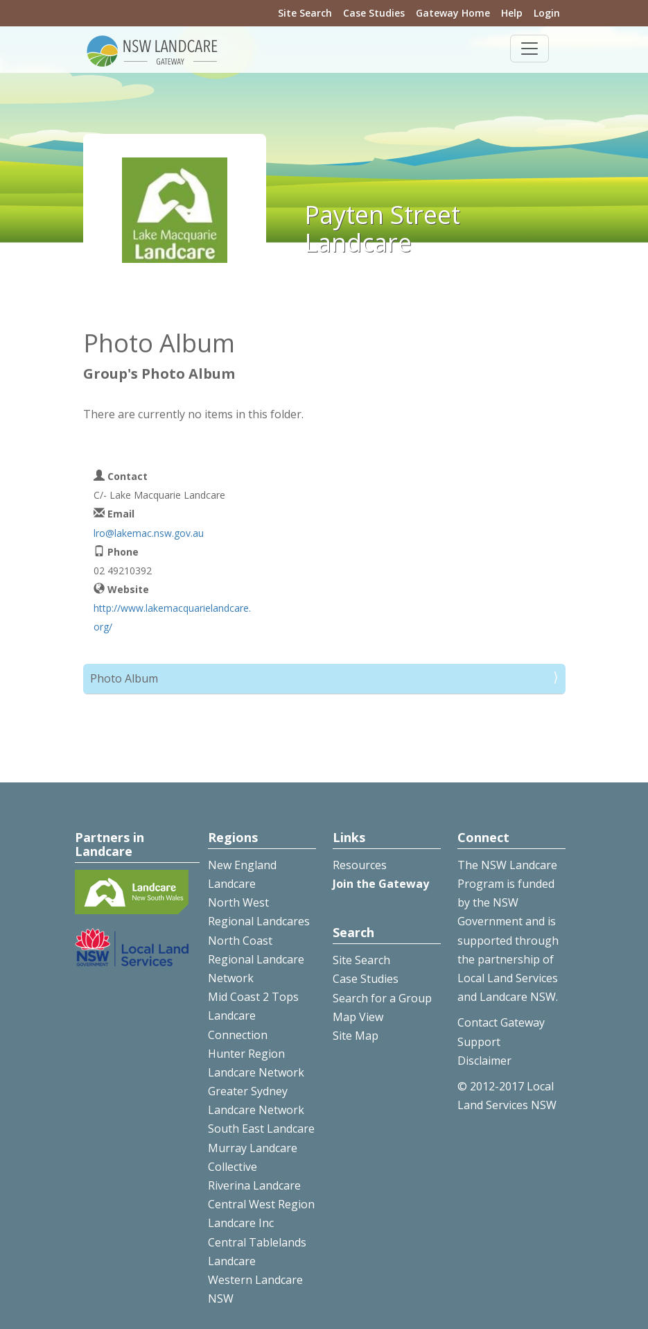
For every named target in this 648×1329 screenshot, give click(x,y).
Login (547, 12)
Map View (358, 1016)
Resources (360, 865)
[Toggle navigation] (529, 48)
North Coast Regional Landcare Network (256, 959)
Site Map (355, 1035)
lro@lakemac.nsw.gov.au (149, 533)
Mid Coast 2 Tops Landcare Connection (253, 1015)
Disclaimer (484, 1060)
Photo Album (124, 678)
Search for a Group (382, 998)
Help (512, 12)
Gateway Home (453, 12)
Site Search (305, 12)
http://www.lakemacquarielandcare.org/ (172, 617)
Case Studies (374, 12)
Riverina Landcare (254, 1185)
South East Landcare (261, 1128)
